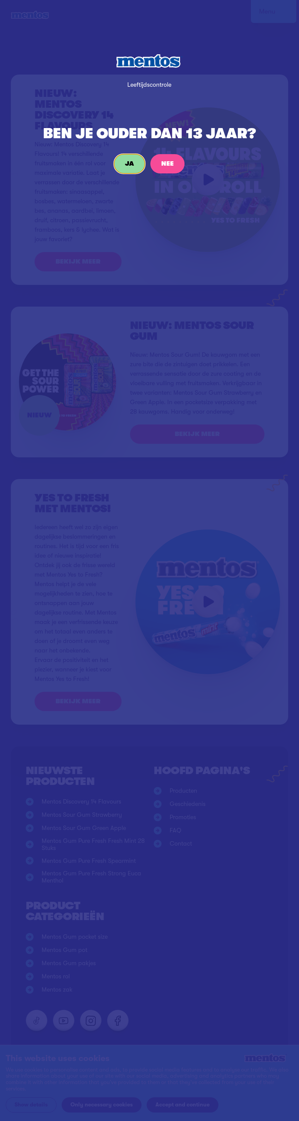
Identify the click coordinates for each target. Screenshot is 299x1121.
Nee (167, 163)
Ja (129, 163)
